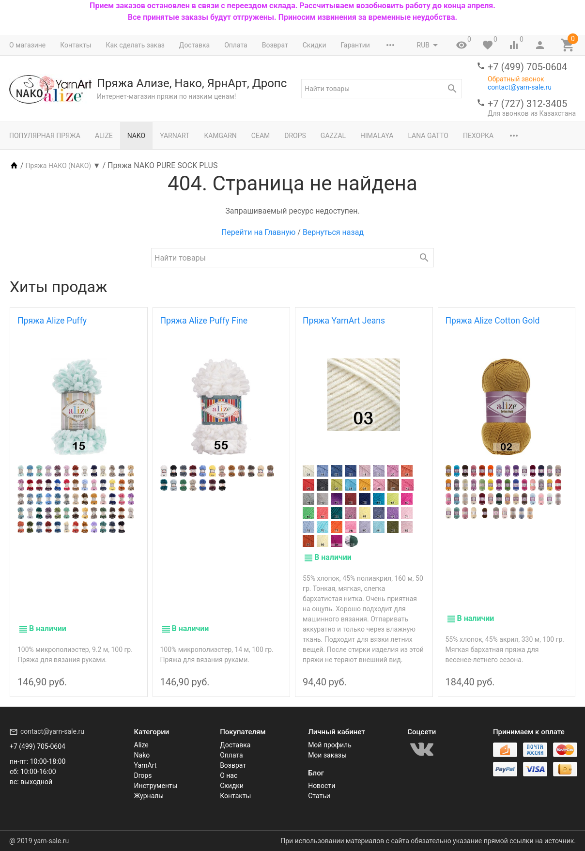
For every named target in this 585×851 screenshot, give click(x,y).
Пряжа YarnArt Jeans (344, 320)
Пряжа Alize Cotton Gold (493, 320)
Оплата (235, 45)
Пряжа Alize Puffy (52, 320)
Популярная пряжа (44, 135)
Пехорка (478, 135)
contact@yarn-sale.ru (520, 87)
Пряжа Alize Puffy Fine (204, 320)
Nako (136, 135)
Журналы (149, 796)
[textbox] (381, 88)
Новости (321, 785)
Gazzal (333, 135)
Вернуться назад (333, 232)
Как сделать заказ (135, 45)
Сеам (260, 135)
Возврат (275, 45)
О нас (228, 775)
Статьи (319, 796)
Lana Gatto (428, 135)
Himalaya (376, 135)
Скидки (314, 45)
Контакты (75, 45)
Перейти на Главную (258, 232)
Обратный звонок (516, 79)
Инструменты (156, 785)
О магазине (27, 45)
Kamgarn (220, 135)
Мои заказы (327, 755)
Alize (104, 135)
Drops (295, 135)
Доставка (194, 45)
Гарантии (354, 45)
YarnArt (174, 135)
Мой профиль (330, 745)
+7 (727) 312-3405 (527, 103)
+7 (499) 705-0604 (527, 67)
